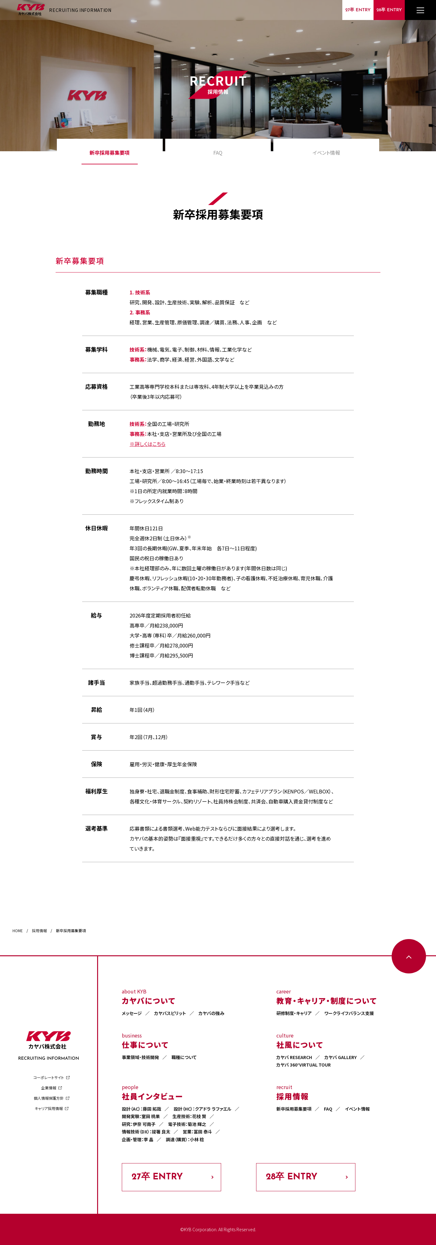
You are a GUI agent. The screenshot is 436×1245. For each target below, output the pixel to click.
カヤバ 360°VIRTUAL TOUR (303, 1065)
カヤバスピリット (170, 1013)
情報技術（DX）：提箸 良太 (146, 1131)
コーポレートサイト (48, 1077)
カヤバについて (148, 1000)
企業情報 (48, 1087)
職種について (183, 1057)
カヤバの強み (211, 1013)
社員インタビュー (152, 1096)
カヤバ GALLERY (341, 1057)
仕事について (145, 1044)
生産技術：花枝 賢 (189, 1116)
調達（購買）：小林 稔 (185, 1139)
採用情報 (292, 1096)
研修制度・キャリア (294, 1013)
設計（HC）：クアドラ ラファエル (202, 1109)
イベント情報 (326, 152)
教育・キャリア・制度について (326, 1000)
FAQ (217, 152)
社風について (299, 1044)
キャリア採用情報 (49, 1108)
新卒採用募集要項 (110, 152)
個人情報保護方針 (49, 1098)
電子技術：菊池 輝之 (187, 1124)
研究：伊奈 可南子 (139, 1124)
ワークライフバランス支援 (349, 1013)
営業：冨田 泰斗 (197, 1131)
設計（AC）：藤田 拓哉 (141, 1109)
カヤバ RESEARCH (294, 1057)
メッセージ (132, 1013)
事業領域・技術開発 (140, 1057)
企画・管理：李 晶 (137, 1139)
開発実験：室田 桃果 (141, 1116)
